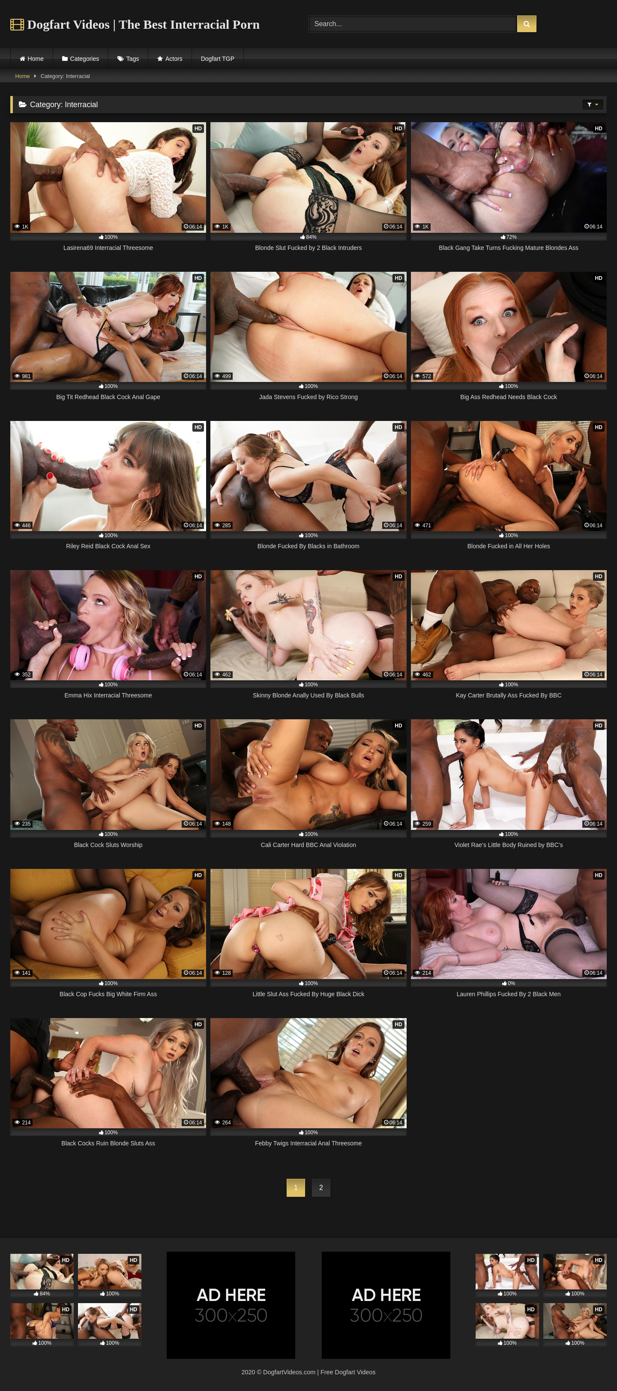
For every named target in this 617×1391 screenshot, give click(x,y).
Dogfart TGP (217, 58)
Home (36, 58)
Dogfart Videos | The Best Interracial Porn (135, 24)
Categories (84, 58)
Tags (132, 58)
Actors (174, 58)
